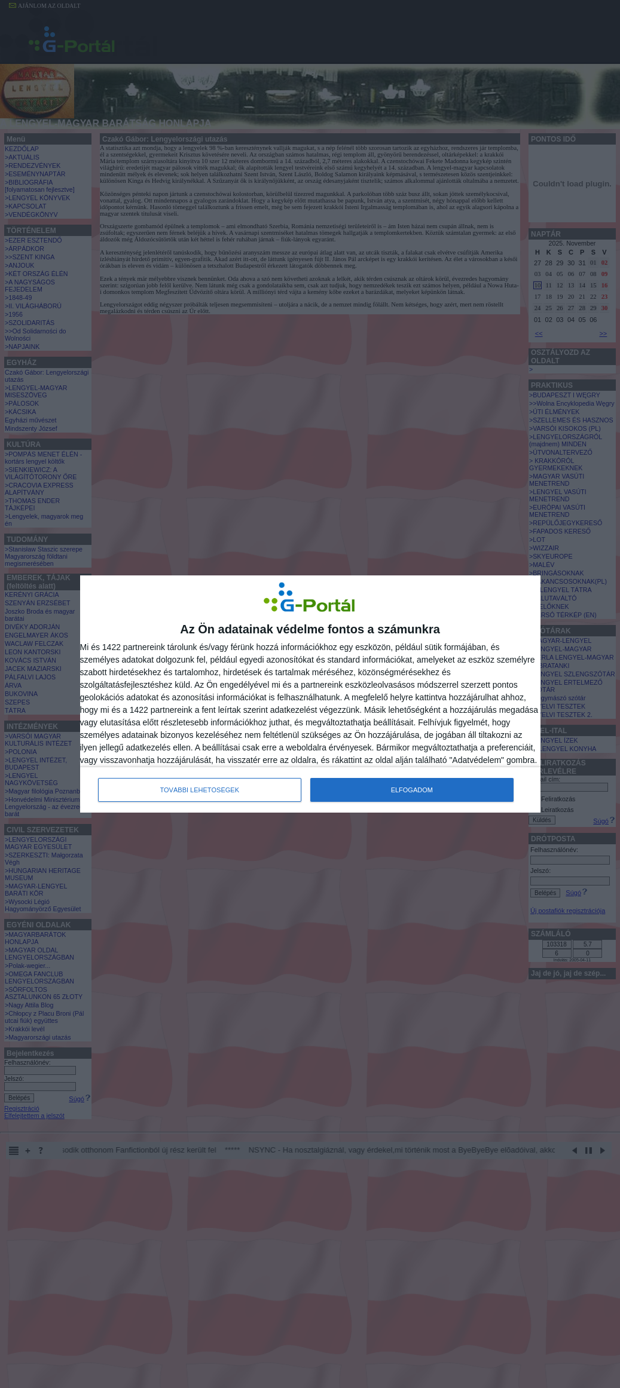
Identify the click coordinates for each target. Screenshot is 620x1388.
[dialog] (310, 694)
